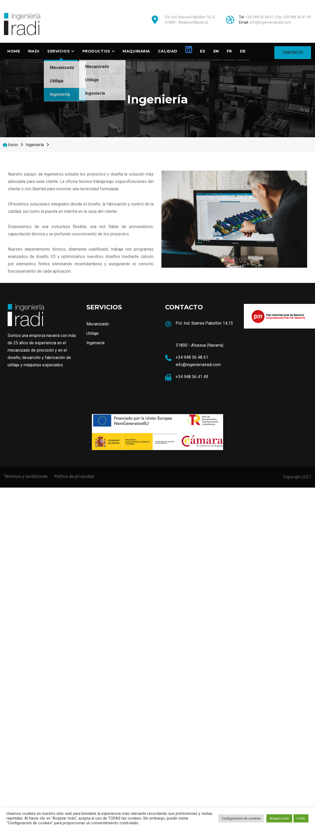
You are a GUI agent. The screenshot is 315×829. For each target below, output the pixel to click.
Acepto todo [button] (279, 818)
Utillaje (57, 80)
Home (13, 51)
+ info (301, 818)
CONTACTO (292, 52)
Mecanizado (62, 67)
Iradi (33, 51)
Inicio (13, 144)
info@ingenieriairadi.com (270, 22)
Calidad (167, 51)
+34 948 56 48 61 (259, 17)
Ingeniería (60, 94)
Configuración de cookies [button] (241, 818)
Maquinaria (136, 51)
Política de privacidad (74, 476)
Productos (96, 51)
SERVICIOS (58, 51)
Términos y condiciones (26, 476)
